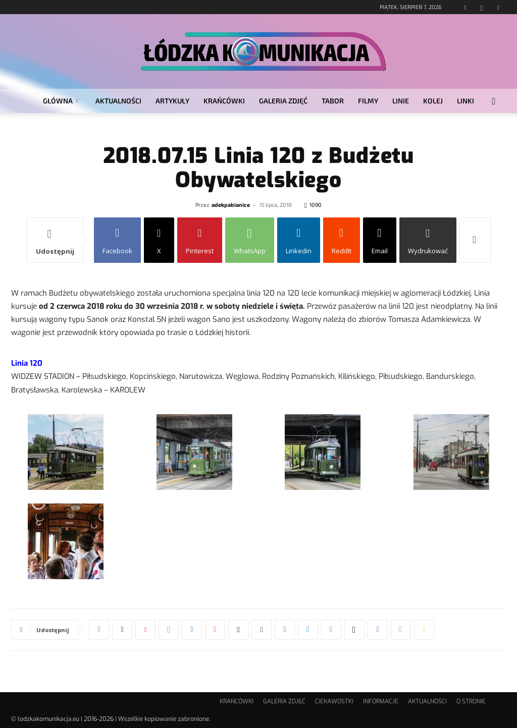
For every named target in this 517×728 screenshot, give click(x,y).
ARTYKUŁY (172, 100)
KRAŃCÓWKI (224, 100)
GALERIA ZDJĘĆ (283, 100)
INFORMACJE (380, 701)
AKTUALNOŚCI (118, 100)
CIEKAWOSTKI (334, 701)
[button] (494, 101)
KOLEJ (433, 100)
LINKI (465, 100)
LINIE (400, 100)
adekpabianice (231, 204)
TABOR (333, 100)
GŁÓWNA (60, 100)
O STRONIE (471, 701)
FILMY (368, 100)
